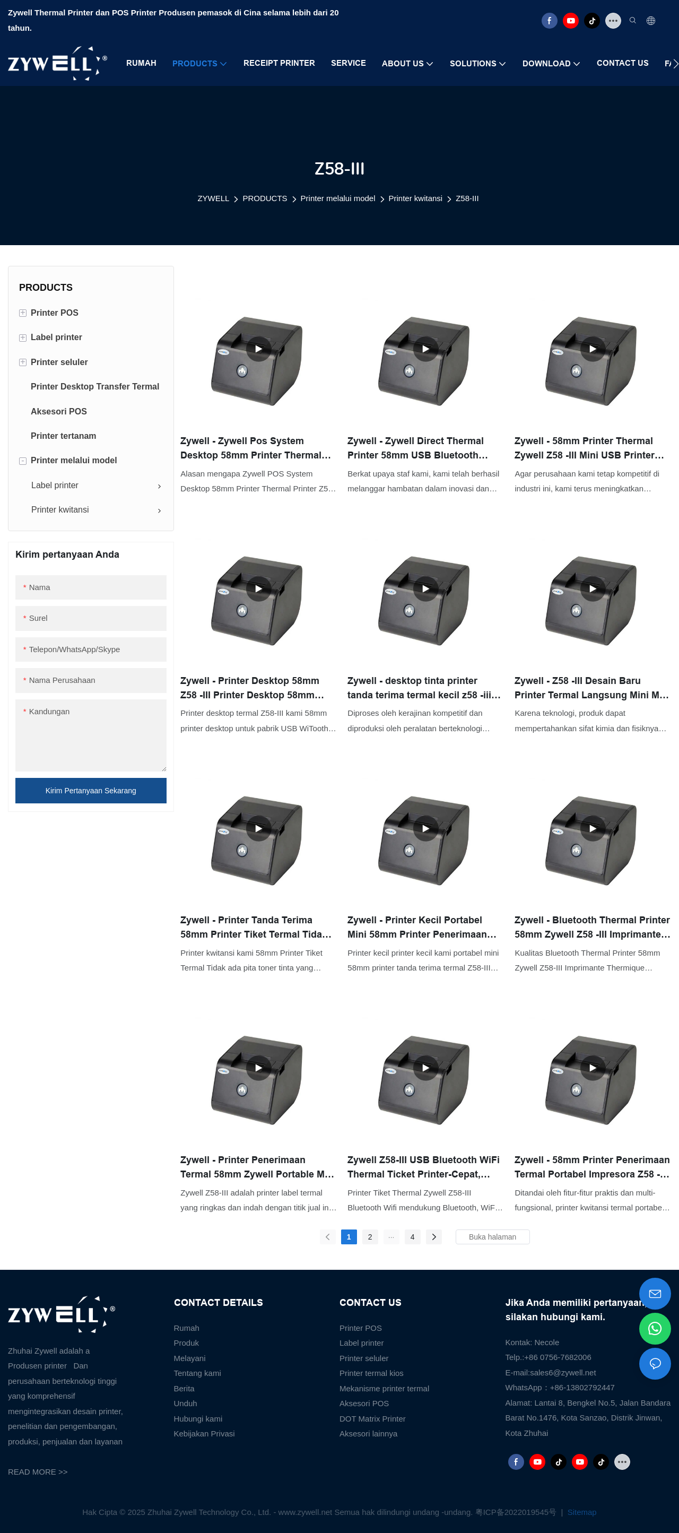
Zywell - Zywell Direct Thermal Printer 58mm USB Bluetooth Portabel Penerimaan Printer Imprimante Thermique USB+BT (419, 449)
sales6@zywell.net (563, 1372)
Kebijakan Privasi (204, 1433)
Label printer (362, 1342)
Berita (184, 1388)
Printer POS (361, 1327)
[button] (676, 63)
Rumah (186, 1327)
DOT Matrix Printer (373, 1418)
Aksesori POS (364, 1403)
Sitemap (581, 1512)
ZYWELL (213, 198)
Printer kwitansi (416, 198)
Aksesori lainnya (368, 1433)
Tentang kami (197, 1373)
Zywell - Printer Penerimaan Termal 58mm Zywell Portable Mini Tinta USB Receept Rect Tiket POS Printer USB (258, 1168)
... (391, 1235)
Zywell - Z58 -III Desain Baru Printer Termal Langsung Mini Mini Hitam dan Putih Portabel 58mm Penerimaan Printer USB (593, 689)
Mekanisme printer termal (384, 1388)
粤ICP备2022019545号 (517, 1512)
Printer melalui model (338, 198)
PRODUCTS (264, 198)
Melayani (190, 1358)
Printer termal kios (372, 1373)
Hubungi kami (198, 1418)
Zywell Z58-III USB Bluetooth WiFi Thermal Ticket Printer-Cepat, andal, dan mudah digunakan (423, 1168)
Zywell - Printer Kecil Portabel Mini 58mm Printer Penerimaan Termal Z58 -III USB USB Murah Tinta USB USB (417, 928)
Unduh (185, 1403)
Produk (186, 1342)
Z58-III (467, 198)
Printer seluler (364, 1358)
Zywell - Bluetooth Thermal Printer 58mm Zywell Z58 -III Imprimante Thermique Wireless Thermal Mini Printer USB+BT (592, 928)
